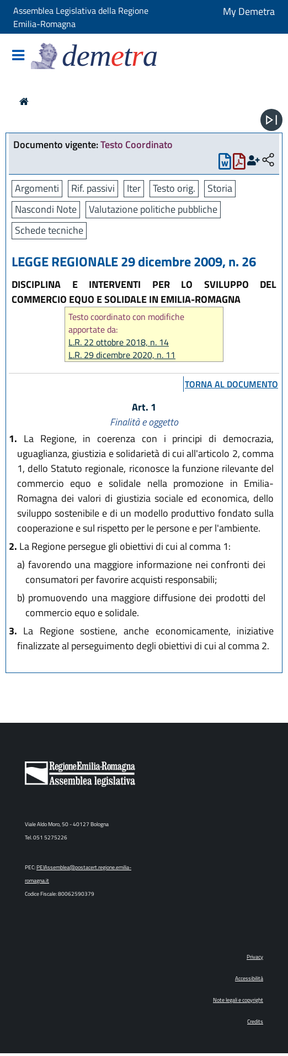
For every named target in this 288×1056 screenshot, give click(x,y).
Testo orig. (174, 188)
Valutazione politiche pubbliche (153, 209)
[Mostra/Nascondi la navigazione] (18, 56)
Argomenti (37, 188)
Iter (134, 188)
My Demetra (249, 11)
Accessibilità (249, 978)
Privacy (255, 957)
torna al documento (231, 384)
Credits (255, 1021)
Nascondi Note (46, 209)
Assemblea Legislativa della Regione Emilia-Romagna (80, 17)
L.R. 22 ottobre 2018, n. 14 (118, 342)
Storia (219, 188)
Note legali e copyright (238, 1000)
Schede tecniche (49, 230)
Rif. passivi (93, 188)
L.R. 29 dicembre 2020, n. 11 (121, 355)
